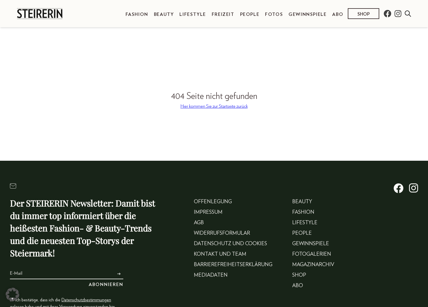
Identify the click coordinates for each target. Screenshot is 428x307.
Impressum (208, 212)
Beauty (164, 14)
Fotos (274, 14)
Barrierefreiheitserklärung (233, 264)
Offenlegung (213, 201)
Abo (337, 14)
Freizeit (223, 14)
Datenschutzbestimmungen (86, 300)
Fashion (137, 14)
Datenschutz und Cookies (230, 243)
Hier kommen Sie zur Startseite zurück (214, 106)
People (250, 14)
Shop (363, 14)
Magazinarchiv (313, 264)
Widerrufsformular (222, 233)
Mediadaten (211, 275)
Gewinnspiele (308, 14)
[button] (12, 294)
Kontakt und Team (220, 254)
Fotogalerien (311, 254)
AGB (199, 222)
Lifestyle (192, 14)
